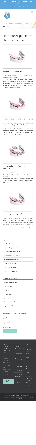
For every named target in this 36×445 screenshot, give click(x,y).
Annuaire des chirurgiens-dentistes (29, 369)
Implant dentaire (9, 244)
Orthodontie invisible (10, 302)
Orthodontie (7, 298)
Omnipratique (8, 286)
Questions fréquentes (10, 267)
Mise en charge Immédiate (11, 248)
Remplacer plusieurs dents (11, 255)
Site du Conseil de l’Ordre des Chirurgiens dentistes (29, 381)
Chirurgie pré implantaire (11, 263)
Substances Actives (21, 397)
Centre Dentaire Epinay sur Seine (15, 395)
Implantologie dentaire (10, 282)
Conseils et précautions (10, 271)
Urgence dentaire (9, 306)
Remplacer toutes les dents (11, 259)
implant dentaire (28, 132)
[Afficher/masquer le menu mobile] (32, 12)
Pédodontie (7, 294)
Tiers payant (28, 358)
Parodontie (7, 290)
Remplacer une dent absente (12, 251)
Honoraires (29, 363)
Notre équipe (7, 76)
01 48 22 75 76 (9, 327)
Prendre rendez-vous (28, 351)
